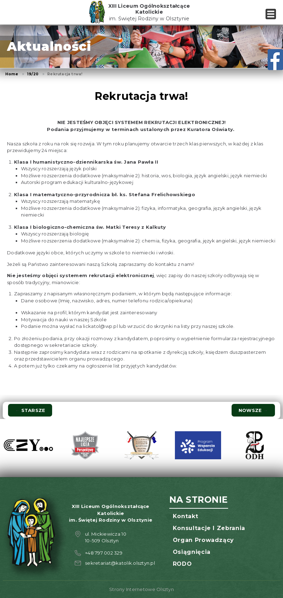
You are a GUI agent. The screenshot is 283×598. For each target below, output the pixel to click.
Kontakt (185, 516)
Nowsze (253, 410)
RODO (182, 564)
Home (11, 74)
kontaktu (166, 264)
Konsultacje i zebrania (209, 528)
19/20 (32, 74)
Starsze (30, 410)
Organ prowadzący (203, 540)
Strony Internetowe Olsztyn (141, 589)
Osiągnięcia (192, 552)
